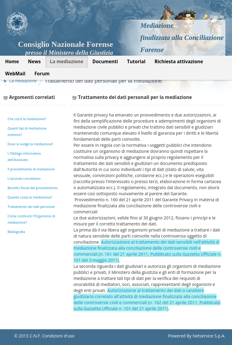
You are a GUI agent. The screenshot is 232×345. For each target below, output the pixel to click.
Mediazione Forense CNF (29, 80)
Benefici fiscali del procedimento (33, 188)
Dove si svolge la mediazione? (30, 144)
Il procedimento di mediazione (31, 169)
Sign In (217, 16)
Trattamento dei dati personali (31, 206)
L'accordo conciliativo (24, 178)
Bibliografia (16, 231)
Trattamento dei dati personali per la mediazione (153, 81)
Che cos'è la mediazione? (27, 119)
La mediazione (75, 80)
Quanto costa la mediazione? (30, 197)
